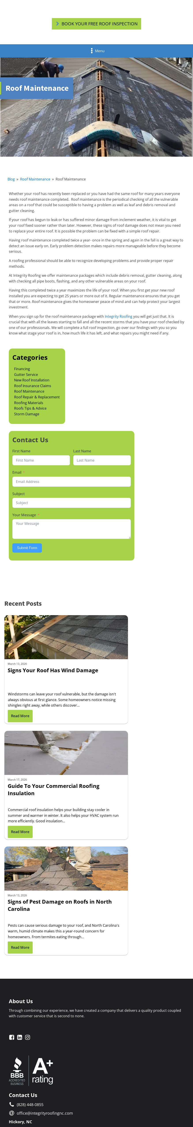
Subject (18, 496)
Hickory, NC (20, 902)
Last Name (82, 453)
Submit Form (27, 550)
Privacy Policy (113, 1103)
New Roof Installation (31, 382)
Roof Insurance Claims (32, 388)
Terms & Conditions (85, 1103)
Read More (20, 728)
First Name (21, 453)
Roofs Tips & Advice (30, 410)
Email (16, 474)
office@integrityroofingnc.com (45, 894)
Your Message (24, 517)
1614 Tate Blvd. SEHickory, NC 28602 (34, 914)
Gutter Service (26, 376)
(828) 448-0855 (30, 885)
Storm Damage (26, 416)
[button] (96, 24)
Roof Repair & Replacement (37, 399)
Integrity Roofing (118, 318)
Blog (11, 181)
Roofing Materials (28, 405)
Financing (22, 371)
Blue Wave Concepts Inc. (158, 1110)
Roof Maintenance (35, 181)
